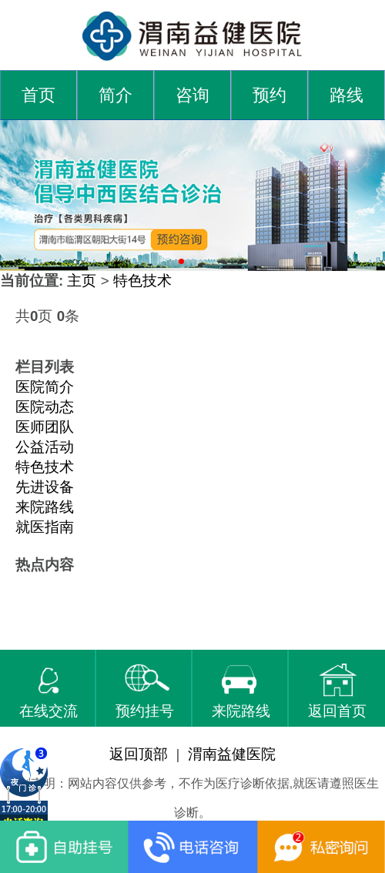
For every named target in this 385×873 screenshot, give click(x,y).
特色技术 (142, 281)
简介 (115, 95)
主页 (81, 281)
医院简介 (44, 387)
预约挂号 (145, 691)
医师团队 (44, 427)
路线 (346, 95)
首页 (38, 95)
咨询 (192, 95)
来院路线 (44, 507)
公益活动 (44, 447)
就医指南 (44, 527)
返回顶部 (138, 754)
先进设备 (44, 487)
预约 (269, 95)
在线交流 (48, 691)
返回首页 (337, 691)
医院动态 (44, 407)
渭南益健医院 (232, 754)
